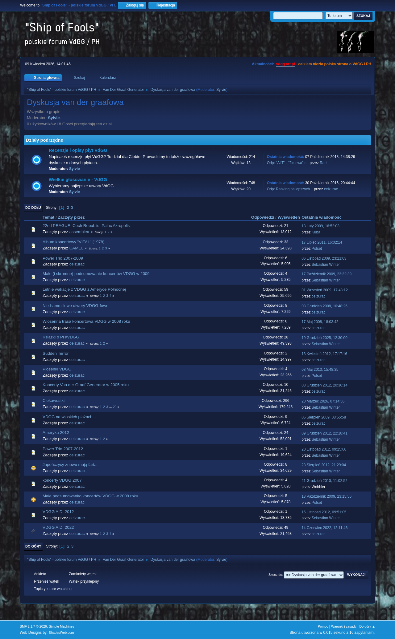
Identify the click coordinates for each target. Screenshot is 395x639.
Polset (317, 248)
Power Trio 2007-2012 (63, 449)
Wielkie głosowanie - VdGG (78, 179)
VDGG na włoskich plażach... (69, 417)
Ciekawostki (53, 400)
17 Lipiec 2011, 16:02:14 (321, 242)
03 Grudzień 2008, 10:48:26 (324, 306)
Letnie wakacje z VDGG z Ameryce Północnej (84, 289)
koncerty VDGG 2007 (62, 480)
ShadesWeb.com (61, 632)
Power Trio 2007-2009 (63, 258)
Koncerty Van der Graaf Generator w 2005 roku (86, 384)
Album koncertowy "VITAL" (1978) (73, 242)
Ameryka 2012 (56, 432)
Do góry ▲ (367, 626)
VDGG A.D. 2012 (58, 511)
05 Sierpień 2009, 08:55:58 (323, 417)
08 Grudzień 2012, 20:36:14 (324, 385)
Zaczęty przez (74, 217)
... (111, 407)
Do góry (33, 546)
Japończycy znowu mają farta (70, 464)
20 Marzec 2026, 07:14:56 (322, 401)
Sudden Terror (56, 353)
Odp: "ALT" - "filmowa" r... (288, 163)
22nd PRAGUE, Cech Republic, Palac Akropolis (86, 225)
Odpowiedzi (262, 217)
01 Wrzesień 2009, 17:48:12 (324, 290)
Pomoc (323, 626)
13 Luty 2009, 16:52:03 (320, 226)
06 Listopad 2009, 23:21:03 (323, 258)
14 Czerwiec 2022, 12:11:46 (324, 528)
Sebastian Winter (326, 264)
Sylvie (221, 89)
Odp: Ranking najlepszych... (290, 189)
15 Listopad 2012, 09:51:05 (323, 512)
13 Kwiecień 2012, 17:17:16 (324, 354)
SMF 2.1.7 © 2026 (33, 626)
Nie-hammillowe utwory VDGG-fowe (75, 305)
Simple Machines (61, 626)
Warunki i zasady (343, 626)
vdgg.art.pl (285, 64)
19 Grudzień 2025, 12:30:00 (324, 338)
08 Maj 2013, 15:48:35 (319, 369)
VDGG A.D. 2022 (58, 527)
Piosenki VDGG (57, 369)
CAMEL (76, 248)
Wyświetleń (289, 217)
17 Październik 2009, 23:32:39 (326, 274)
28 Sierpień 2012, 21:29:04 (323, 465)
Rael (323, 163)
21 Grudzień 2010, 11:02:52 (324, 481)
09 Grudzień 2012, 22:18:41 (324, 433)
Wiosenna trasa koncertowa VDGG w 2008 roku (86, 321)
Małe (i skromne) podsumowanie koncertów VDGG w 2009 (96, 273)
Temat (48, 217)
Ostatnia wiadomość (321, 217)
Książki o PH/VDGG (61, 337)
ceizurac (331, 189)
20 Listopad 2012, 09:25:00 (323, 449)
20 (114, 407)
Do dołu (33, 207)
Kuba (316, 232)
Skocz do (275, 574)
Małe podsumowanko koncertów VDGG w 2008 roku (90, 496)
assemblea (79, 231)
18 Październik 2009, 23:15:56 (326, 496)
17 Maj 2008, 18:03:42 (319, 322)
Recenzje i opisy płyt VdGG (78, 150)
